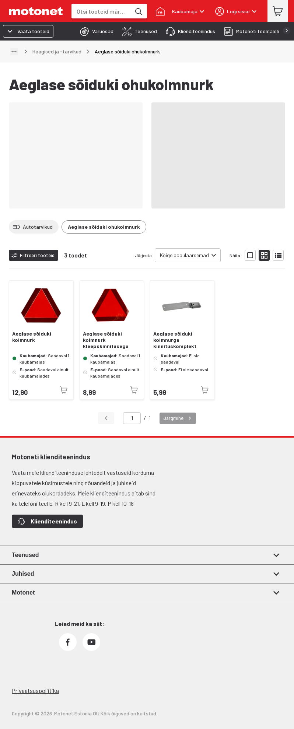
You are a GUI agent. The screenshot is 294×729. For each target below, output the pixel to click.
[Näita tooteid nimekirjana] (278, 255)
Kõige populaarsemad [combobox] (184, 255)
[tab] (94, 31)
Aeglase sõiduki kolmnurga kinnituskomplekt (174, 340)
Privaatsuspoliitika (35, 690)
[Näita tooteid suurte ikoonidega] (250, 255)
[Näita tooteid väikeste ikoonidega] (264, 255)
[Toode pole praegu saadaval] (63, 390)
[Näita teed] (14, 51)
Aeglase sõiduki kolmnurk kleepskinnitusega (106, 340)
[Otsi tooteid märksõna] (138, 11)
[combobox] (101, 11)
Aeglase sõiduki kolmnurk (31, 337)
